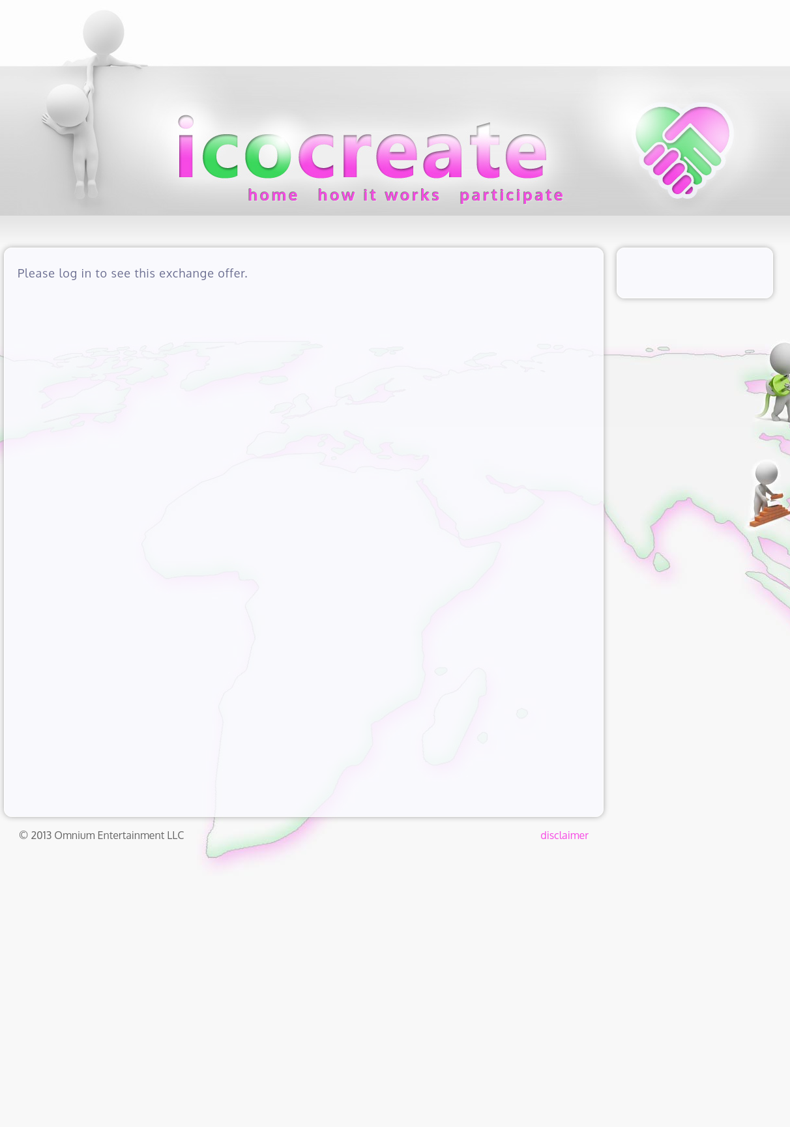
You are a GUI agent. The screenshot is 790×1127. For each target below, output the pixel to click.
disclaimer (564, 835)
